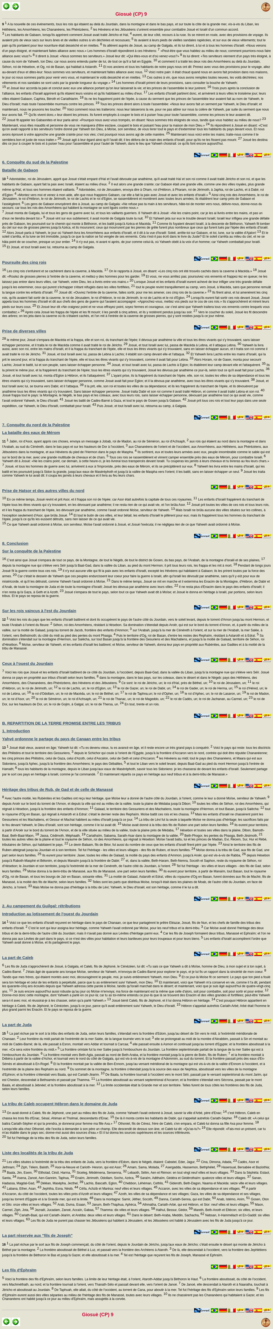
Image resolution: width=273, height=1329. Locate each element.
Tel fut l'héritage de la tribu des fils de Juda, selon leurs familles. (51, 1138)
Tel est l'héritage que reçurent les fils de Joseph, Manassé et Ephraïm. (173, 1255)
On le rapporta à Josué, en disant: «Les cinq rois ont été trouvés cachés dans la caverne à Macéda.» (182, 271)
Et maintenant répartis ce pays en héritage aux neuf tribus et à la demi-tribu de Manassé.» (163, 774)
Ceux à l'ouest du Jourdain (27, 663)
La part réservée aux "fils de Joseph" (37, 1235)
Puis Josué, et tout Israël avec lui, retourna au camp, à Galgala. (141, 406)
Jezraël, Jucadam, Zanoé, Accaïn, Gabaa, (66, 1210)
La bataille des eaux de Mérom (31, 432)
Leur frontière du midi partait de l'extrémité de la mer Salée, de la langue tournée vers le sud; (86, 1039)
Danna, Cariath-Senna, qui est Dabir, (187, 1199)
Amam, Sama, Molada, (146, 1167)
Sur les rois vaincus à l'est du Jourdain (39, 610)
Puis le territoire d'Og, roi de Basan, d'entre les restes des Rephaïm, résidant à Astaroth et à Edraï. (187, 635)
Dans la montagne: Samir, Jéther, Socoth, (125, 1199)
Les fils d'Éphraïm (19, 1270)
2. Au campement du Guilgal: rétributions (41, 906)
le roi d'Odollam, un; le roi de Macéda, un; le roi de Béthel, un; (77, 694)
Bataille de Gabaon (20, 170)
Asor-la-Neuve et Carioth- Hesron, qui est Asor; (90, 1167)
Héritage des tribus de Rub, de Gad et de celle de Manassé (57, 789)
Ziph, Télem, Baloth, (37, 1167)
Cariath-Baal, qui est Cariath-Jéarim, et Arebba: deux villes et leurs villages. (74, 1215)
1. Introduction (16, 731)
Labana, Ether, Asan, (23, 1188)
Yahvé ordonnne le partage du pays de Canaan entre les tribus (61, 739)
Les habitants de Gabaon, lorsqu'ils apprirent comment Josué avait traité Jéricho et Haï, (68, 35)
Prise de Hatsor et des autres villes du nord (43, 490)
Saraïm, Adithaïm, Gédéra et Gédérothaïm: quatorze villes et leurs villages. (195, 1178)
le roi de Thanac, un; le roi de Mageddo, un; (135, 699)
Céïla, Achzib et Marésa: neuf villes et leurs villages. (118, 1188)
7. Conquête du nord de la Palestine (36, 424)
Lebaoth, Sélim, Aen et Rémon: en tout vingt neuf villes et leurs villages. (180, 1172)
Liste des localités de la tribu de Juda (37, 1153)
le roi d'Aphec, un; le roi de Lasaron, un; (215, 694)
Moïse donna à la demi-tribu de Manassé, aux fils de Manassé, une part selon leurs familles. (94, 871)
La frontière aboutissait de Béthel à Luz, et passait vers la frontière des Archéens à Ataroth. (105, 1250)
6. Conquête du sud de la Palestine (35, 162)
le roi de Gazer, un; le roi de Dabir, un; (146, 688)
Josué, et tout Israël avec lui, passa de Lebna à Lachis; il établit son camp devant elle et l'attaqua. (118, 354)
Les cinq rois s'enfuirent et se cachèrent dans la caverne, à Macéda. (57, 271)
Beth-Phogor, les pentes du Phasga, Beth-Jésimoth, (223, 836)
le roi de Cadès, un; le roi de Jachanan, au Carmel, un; (210, 699)
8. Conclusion (15, 543)
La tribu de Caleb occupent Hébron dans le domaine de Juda (59, 1104)
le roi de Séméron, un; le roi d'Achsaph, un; (68, 699)
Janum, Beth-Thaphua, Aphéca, (116, 1204)
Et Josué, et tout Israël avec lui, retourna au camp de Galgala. (50, 247)
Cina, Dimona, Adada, (218, 1162)
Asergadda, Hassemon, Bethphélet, (192, 1167)
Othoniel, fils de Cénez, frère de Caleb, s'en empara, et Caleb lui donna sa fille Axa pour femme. (188, 1123)
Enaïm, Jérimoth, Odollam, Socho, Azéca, (106, 1178)
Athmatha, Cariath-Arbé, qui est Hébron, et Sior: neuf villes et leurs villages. (198, 1204)
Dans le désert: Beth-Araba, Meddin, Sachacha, (167, 1215)
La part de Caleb (17, 957)
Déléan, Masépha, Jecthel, (61, 1183)
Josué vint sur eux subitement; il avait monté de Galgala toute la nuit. (96, 218)
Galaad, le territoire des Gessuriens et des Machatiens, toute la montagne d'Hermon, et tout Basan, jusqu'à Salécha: (179, 809)
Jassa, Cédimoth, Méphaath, (62, 836)
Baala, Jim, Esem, (21, 1172)
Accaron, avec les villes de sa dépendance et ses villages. (201, 1188)
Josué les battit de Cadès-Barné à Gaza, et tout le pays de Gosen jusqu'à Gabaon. (124, 401)
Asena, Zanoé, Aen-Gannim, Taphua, (45, 1178)
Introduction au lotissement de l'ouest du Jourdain (50, 914)
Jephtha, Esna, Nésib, (59, 1188)
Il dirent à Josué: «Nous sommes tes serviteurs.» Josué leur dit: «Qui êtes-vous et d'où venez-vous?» (108, 56)
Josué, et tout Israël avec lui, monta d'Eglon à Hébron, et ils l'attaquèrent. (56, 375)
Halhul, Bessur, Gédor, (173, 1210)
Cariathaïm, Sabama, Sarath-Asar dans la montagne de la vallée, (134, 836)
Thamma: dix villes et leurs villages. (127, 1210)
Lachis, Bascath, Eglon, (102, 1183)
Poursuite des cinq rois (24, 262)
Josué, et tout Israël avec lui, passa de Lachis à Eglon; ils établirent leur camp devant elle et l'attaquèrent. (188, 365)
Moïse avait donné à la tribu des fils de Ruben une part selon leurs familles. (177, 825)
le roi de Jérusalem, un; (231, 683)
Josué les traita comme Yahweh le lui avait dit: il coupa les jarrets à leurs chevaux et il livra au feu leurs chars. (133, 473)
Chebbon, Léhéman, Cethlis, (145, 1183)
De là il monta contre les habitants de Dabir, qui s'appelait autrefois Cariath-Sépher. (176, 1118)
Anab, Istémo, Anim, (233, 1199)
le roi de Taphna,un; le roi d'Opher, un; (154, 694)
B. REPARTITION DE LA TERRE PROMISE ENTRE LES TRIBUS (61, 723)
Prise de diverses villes (24, 331)
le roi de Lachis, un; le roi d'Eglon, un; (87, 688)
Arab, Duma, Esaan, (74, 1204)
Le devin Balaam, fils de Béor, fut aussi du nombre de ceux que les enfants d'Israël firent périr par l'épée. (145, 845)
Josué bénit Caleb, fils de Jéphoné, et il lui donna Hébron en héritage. (163, 1000)
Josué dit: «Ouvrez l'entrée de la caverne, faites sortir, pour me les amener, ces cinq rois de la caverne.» (134, 292)
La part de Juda (17, 1024)
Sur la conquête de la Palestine (31, 551)
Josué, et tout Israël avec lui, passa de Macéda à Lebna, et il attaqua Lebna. (184, 345)
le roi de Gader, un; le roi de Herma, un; (207, 688)
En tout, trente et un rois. (142, 704)
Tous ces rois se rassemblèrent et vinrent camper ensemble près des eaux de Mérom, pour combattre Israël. (187, 457)
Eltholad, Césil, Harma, (56, 1172)
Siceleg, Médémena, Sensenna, (101, 1172)
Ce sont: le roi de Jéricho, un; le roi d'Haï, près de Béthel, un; (166, 683)
